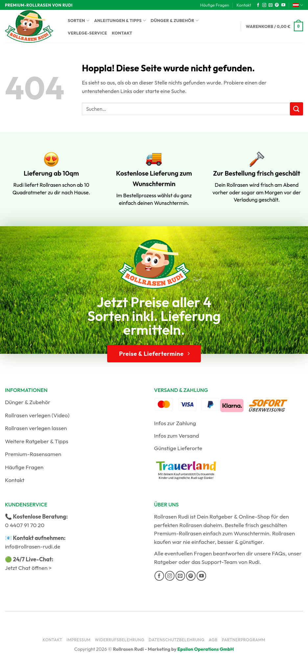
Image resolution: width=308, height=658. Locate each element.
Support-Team (219, 561)
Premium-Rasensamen (33, 454)
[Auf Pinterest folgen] (277, 5)
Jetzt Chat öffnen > (28, 567)
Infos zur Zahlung (175, 423)
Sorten (78, 20)
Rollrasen (190, 525)
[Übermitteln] (296, 108)
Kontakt (243, 5)
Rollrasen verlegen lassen (36, 428)
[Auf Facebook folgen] (258, 5)
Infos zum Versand (176, 435)
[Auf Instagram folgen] (264, 5)
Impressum (79, 639)
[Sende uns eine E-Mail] (270, 5)
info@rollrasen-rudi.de (32, 546)
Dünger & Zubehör (175, 20)
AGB (213, 639)
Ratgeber (166, 561)
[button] (274, 26)
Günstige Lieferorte (178, 448)
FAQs (278, 553)
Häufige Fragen (214, 5)
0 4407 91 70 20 (24, 525)
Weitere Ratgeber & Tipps (36, 441)
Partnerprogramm (244, 639)
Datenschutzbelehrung (176, 639)
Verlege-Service (87, 33)
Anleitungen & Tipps (120, 20)
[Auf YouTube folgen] (283, 5)
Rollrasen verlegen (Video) (37, 415)
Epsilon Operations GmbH (206, 649)
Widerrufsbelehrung (119, 639)
